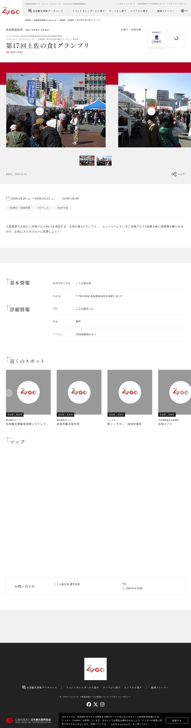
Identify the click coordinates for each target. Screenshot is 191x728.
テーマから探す (118, 11)
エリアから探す (139, 11)
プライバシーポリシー (177, 4)
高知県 (62, 20)
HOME (28, 20)
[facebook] (88, 704)
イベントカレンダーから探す (88, 11)
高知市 (71, 20)
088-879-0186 (134, 588)
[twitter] (95, 704)
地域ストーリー (166, 11)
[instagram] (102, 704)
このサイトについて (120, 724)
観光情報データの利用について (151, 4)
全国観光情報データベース (45, 11)
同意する (177, 720)
